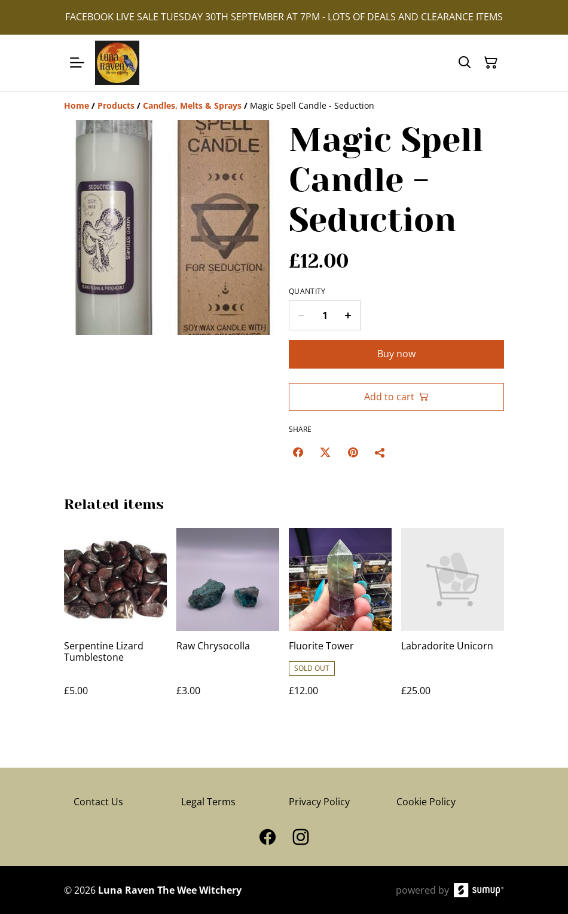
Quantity (307, 291)
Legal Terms (208, 801)
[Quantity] (324, 315)
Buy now (396, 353)
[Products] (116, 105)
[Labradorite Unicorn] (452, 624)
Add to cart (396, 396)
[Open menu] (77, 63)
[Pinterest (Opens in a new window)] (353, 452)
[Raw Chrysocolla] (227, 624)
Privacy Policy (319, 801)
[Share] (380, 452)
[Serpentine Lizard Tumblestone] (115, 624)
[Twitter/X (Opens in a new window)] (325, 452)
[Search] (464, 63)
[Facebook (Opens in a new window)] (298, 452)
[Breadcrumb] (284, 105)
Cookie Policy (426, 801)
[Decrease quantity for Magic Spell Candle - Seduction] (301, 315)
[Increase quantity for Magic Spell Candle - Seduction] (348, 315)
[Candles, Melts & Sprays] (192, 105)
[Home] (76, 105)
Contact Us (98, 801)
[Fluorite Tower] (340, 624)
